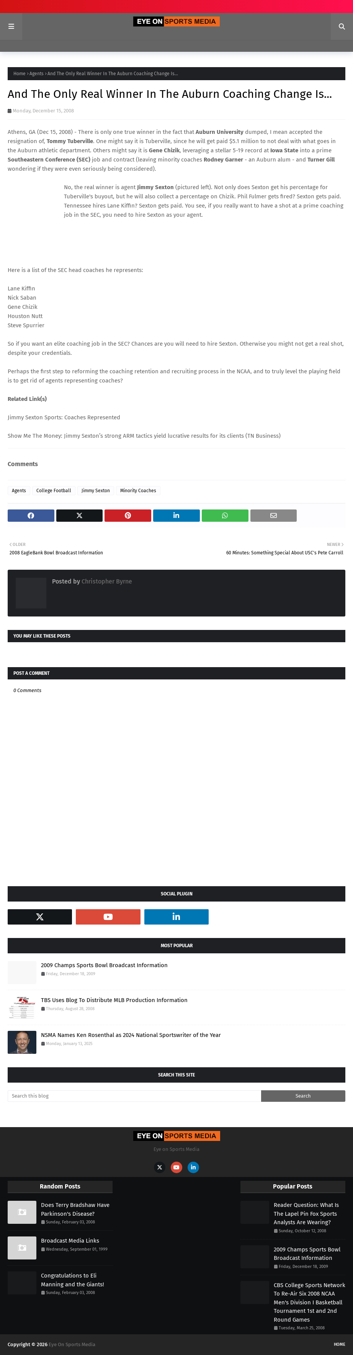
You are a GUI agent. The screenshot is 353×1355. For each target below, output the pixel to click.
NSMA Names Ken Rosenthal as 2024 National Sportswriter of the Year (131, 1035)
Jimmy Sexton (96, 490)
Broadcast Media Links (70, 1240)
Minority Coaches (138, 490)
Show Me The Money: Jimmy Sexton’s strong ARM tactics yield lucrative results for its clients (126, 435)
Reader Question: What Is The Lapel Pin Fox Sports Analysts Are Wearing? (306, 1214)
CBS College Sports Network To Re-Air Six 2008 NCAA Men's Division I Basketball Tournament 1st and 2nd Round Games (309, 1302)
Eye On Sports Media (72, 1344)
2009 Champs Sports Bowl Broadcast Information (104, 965)
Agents (36, 73)
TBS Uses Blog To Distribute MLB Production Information (114, 1000)
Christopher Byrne (106, 581)
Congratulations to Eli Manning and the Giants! (72, 1280)
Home (19, 73)
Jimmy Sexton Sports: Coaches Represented (64, 417)
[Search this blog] (134, 1096)
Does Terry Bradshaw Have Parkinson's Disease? (75, 1209)
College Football (53, 490)
